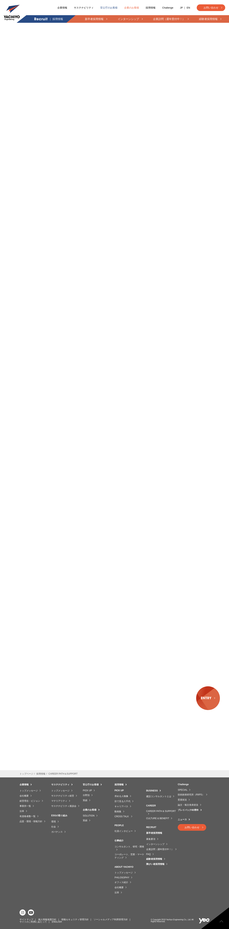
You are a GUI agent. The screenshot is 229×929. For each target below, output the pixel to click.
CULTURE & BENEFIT (157, 818)
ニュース (182, 819)
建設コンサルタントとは (158, 796)
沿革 (22, 811)
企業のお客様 (131, 7)
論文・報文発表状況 (188, 805)
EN (188, 7)
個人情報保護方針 (47, 919)
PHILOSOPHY (121, 877)
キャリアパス (121, 806)
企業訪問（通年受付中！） (160, 849)
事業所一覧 (25, 806)
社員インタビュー (123, 831)
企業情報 (62, 7)
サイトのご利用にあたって (33, 921)
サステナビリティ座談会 (63, 806)
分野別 (86, 795)
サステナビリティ (84, 7)
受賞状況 (182, 799)
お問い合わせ (211, 7)
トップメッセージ (29, 790)
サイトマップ (26, 919)
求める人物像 (121, 796)
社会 (53, 826)
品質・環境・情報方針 (31, 821)
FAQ (148, 854)
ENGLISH (57, 921)
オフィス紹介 (121, 882)
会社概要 (24, 795)
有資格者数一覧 (28, 816)
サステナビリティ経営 (62, 795)
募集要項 (150, 839)
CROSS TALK (121, 816)
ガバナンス (57, 832)
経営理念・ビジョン (30, 801)
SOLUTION (88, 815)
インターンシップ (155, 844)
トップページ (26, 773)
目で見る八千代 (122, 801)
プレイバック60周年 (188, 810)
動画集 (117, 811)
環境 (53, 821)
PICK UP (87, 790)
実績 (85, 800)
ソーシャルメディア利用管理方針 (111, 919)
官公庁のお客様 (109, 7)
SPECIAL (182, 790)
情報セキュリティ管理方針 (75, 919)
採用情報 (151, 7)
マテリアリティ (59, 801)
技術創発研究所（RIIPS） (191, 794)
